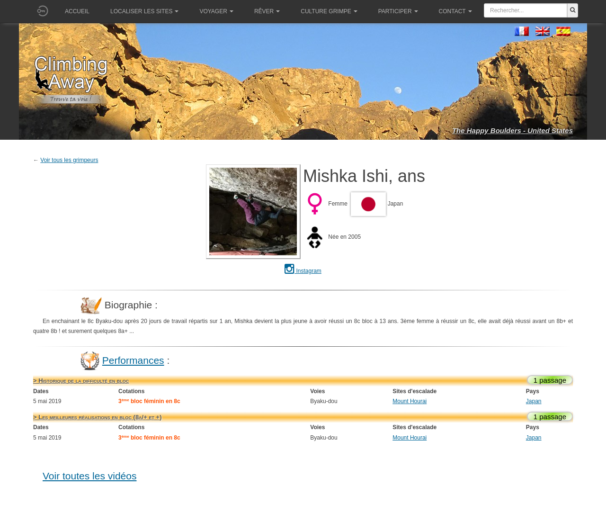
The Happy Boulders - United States (512, 130)
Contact (455, 11)
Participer (398, 11)
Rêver (267, 11)
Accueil (77, 11)
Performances (133, 360)
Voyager (216, 11)
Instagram (303, 271)
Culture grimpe (329, 11)
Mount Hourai (409, 401)
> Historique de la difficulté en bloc (81, 380)
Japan (534, 401)
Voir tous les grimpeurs (69, 160)
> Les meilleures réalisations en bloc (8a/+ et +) (97, 417)
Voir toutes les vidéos (89, 475)
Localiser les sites (144, 11)
